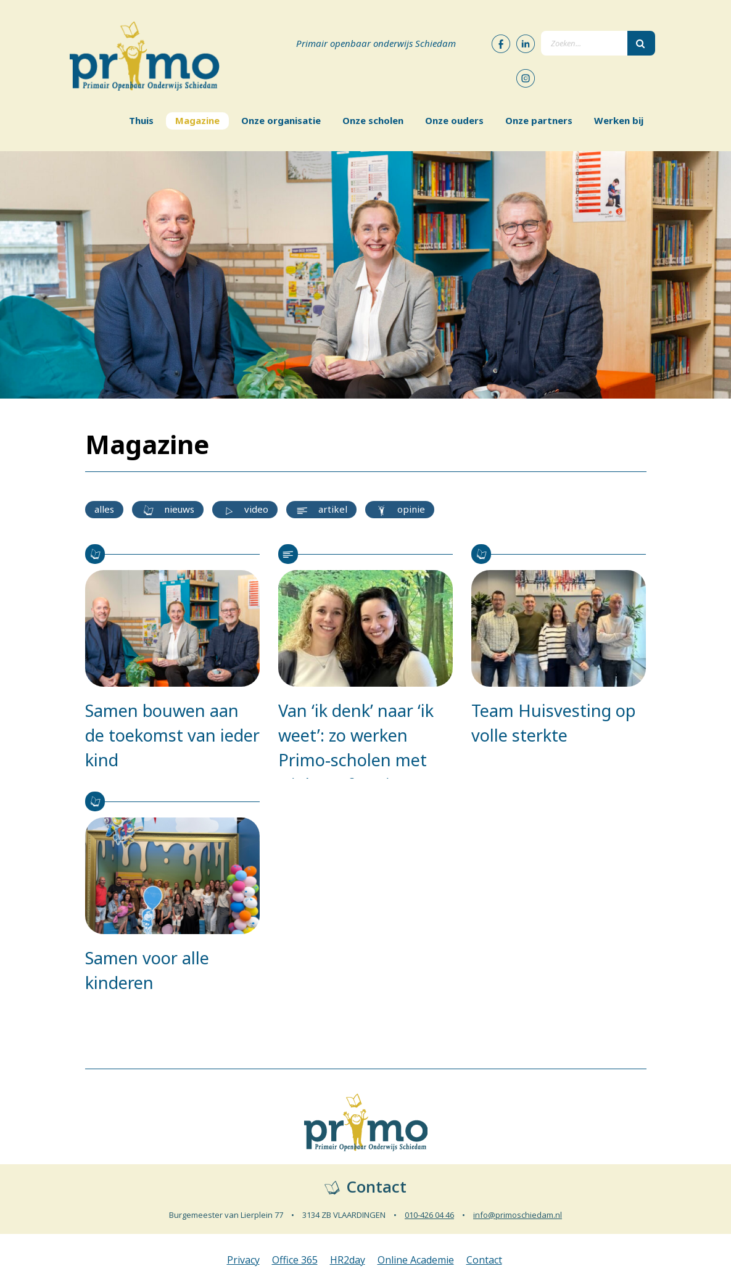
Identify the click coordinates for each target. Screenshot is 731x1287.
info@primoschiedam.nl (517, 1214)
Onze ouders (454, 120)
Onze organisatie (281, 120)
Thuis (141, 120)
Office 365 (295, 1260)
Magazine (197, 120)
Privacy (243, 1260)
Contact (484, 1260)
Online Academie (416, 1260)
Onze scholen (372, 120)
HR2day (347, 1260)
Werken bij (618, 120)
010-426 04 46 (429, 1214)
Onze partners (538, 120)
